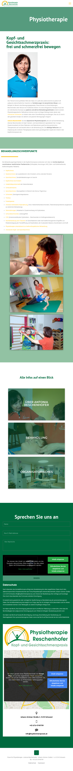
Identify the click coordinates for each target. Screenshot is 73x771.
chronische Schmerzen (15, 114)
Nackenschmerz (11, 174)
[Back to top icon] (36, 752)
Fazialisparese (10, 201)
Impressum (41, 763)
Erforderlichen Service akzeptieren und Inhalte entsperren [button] (58, 568)
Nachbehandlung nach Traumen (15, 221)
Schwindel (9, 194)
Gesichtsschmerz (11, 177)
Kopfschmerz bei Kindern (13, 181)
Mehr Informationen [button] (25, 569)
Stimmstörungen (11, 210)
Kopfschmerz (10, 171)
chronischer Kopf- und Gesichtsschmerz (18, 230)
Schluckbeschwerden (12, 214)
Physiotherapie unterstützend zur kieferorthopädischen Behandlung (26, 226)
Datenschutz (32, 763)
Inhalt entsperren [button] (58, 559)
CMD (7, 217)
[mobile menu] (70, 3)
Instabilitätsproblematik (13, 184)
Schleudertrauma (11, 188)
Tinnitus (8, 198)
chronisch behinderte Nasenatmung (17, 205)
